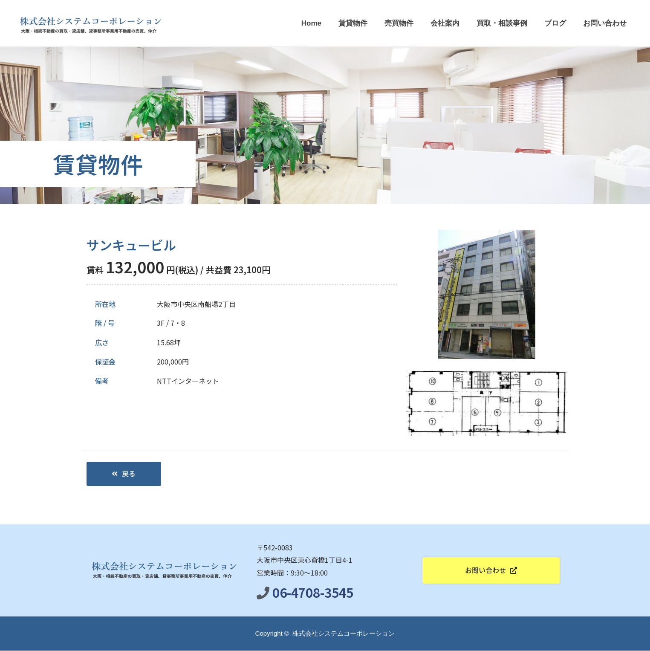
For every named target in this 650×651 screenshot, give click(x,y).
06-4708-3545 (312, 592)
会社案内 (444, 23)
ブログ (555, 23)
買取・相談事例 (502, 23)
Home (311, 23)
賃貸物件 (352, 23)
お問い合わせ (605, 23)
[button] (124, 474)
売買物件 (398, 23)
